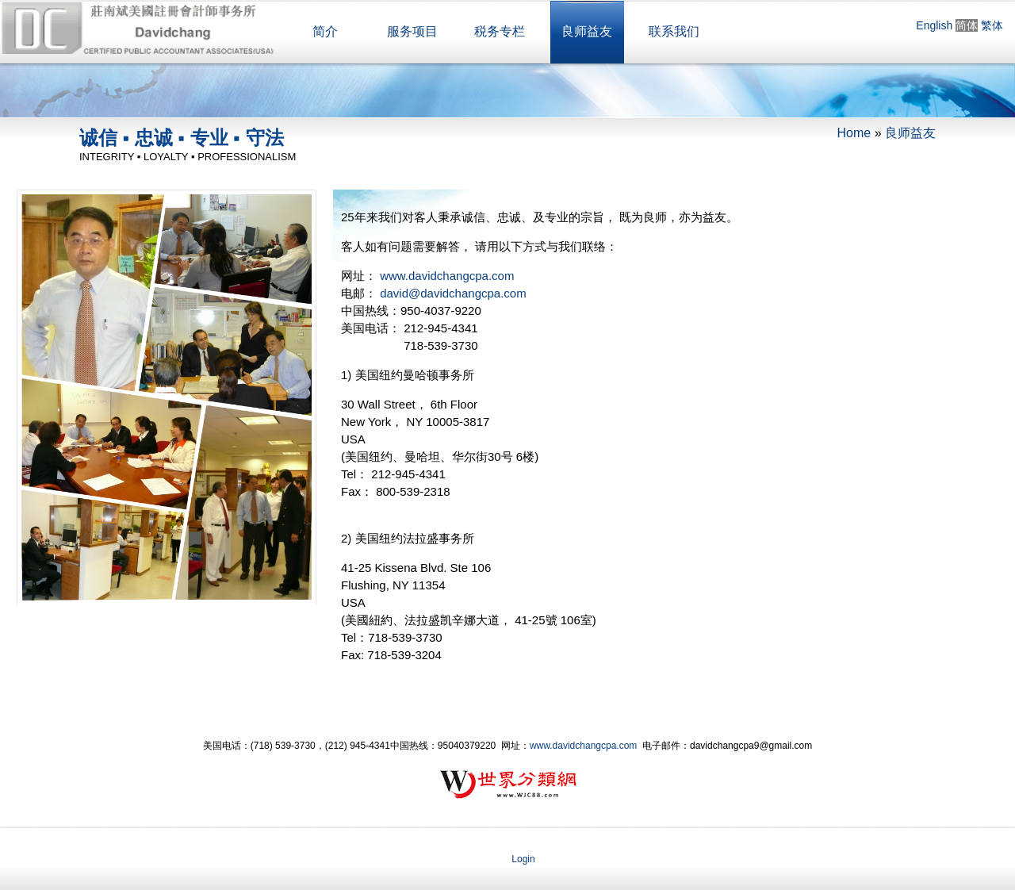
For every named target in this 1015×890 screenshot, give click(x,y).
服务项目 (412, 31)
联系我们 (674, 31)
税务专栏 (499, 31)
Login (522, 859)
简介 (325, 31)
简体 (967, 25)
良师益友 (586, 31)
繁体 (992, 25)
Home (854, 133)
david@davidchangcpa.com (453, 293)
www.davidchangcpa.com (447, 275)
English (934, 25)
